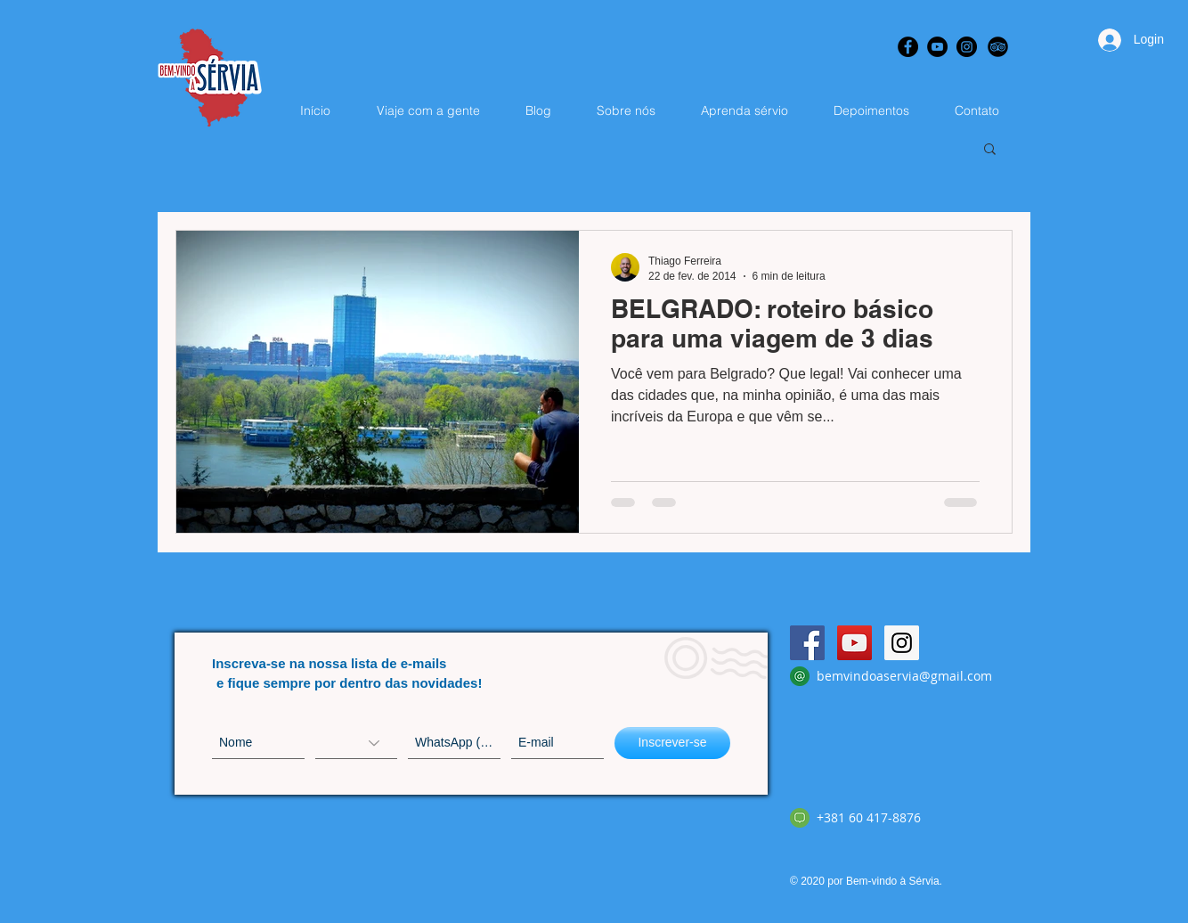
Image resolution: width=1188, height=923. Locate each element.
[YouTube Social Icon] (854, 642)
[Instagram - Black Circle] (966, 47)
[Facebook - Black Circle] (908, 47)
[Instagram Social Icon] (901, 642)
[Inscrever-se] (672, 743)
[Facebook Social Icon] (807, 642)
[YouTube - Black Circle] (937, 47)
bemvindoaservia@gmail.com (904, 675)
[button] (989, 150)
